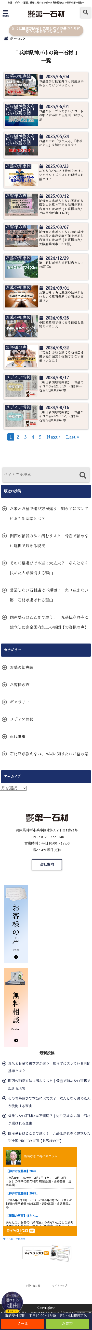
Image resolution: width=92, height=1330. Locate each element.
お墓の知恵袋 (21, 668)
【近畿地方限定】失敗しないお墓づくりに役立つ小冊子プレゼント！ (46, 30)
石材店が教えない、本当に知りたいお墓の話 (49, 754)
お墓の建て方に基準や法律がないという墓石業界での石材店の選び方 (61, 296)
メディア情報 (21, 720)
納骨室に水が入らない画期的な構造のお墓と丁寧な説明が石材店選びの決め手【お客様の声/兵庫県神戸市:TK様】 (61, 207)
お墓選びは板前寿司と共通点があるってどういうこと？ (61, 83)
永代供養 (18, 737)
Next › (53, 437)
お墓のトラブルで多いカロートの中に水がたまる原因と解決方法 (61, 115)
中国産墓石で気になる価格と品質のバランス (61, 324)
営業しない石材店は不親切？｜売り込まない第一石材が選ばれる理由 (49, 595)
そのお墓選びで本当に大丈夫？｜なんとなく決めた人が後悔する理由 (49, 568)
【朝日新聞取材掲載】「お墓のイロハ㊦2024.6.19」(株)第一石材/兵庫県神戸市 (61, 386)
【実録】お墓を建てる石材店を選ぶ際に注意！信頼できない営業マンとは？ (61, 356)
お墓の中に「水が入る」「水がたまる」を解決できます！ (60, 143)
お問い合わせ (32, 1285)
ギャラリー (19, 702)
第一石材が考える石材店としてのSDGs (61, 264)
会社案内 (47, 864)
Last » (72, 437)
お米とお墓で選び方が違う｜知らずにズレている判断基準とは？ (49, 514)
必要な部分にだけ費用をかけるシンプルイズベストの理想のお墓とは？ (61, 175)
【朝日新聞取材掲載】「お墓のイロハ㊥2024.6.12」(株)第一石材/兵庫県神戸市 (61, 416)
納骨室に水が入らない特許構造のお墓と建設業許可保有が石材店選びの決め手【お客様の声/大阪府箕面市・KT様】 (61, 238)
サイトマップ (59, 1285)
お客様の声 (19, 685)
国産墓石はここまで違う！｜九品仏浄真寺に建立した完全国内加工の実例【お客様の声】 (49, 622)
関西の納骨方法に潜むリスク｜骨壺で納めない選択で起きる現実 (49, 541)
